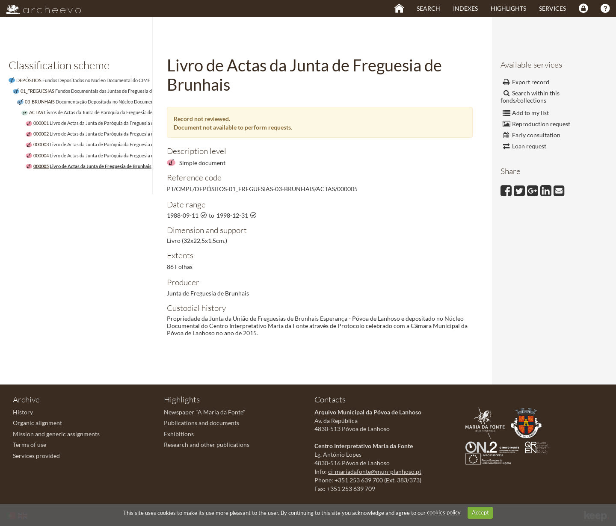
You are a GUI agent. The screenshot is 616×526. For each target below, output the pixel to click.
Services (552, 8)
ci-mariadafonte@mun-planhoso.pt (374, 471)
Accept (480, 512)
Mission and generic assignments (56, 433)
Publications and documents (201, 422)
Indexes (465, 8)
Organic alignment (37, 422)
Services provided (36, 455)
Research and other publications (206, 444)
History (23, 412)
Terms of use (29, 444)
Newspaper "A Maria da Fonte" (205, 412)
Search (428, 8)
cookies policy (444, 512)
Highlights (508, 8)
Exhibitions (179, 433)
